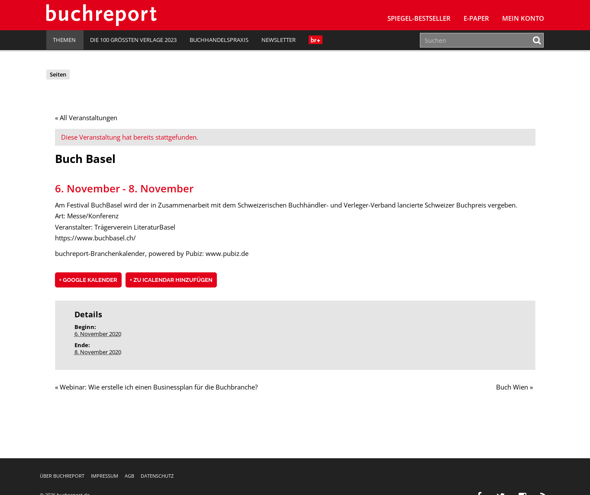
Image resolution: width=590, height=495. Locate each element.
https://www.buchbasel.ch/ (95, 238)
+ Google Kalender (88, 280)
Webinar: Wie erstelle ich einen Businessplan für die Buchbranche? (156, 387)
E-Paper (476, 18)
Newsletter (278, 40)
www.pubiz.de (227, 253)
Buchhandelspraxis (219, 40)
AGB (129, 476)
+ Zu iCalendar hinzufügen (171, 280)
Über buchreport (62, 476)
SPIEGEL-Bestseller (419, 18)
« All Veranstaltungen (86, 117)
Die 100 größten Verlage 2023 (133, 40)
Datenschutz (157, 476)
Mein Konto (523, 18)
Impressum (104, 476)
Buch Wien (515, 387)
